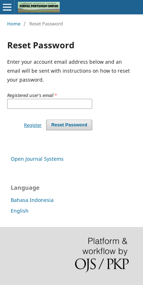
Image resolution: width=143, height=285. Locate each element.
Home (13, 23)
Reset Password (69, 124)
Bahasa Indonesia (32, 200)
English (20, 210)
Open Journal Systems (37, 158)
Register (32, 125)
